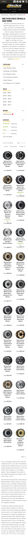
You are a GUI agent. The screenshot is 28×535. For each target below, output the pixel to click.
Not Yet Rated (7, 136)
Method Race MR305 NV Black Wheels (20, 239)
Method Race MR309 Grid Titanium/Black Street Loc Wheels (7, 343)
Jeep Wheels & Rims (9, 68)
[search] (26, 1)
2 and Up (10, 130)
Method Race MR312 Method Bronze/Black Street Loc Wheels (7, 394)
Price (14, 89)
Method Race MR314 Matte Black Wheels (7, 440)
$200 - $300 (7, 95)
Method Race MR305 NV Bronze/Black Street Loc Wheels (7, 266)
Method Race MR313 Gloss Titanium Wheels (20, 392)
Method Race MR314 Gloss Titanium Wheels (20, 418)
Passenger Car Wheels (10, 71)
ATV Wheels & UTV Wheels (11, 83)
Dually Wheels (7, 80)
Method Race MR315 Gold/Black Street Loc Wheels (20, 442)
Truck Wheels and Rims (10, 77)
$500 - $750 (7, 105)
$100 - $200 (7, 92)
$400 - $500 (7, 102)
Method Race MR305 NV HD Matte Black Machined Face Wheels (7, 293)
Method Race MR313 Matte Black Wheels (7, 418)
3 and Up (10, 127)
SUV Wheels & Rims (9, 74)
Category (14, 64)
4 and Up (10, 124)
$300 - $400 (7, 99)
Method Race (8, 114)
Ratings (14, 120)
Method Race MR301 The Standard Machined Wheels (7, 214)
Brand (14, 110)
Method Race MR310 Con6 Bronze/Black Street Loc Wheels (20, 343)
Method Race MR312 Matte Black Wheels (20, 367)
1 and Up (9, 133)
